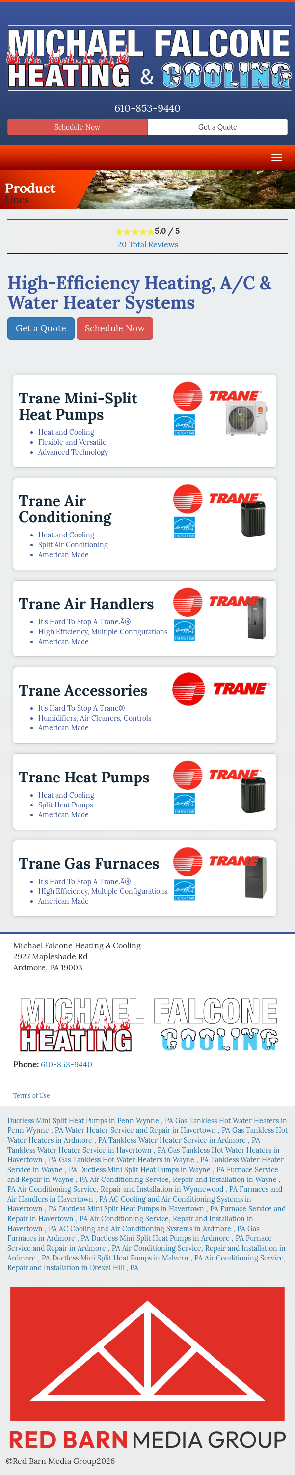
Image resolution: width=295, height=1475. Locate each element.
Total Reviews (147, 244)
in (91, 1120)
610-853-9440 (147, 108)
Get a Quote (217, 127)
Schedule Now (77, 127)
